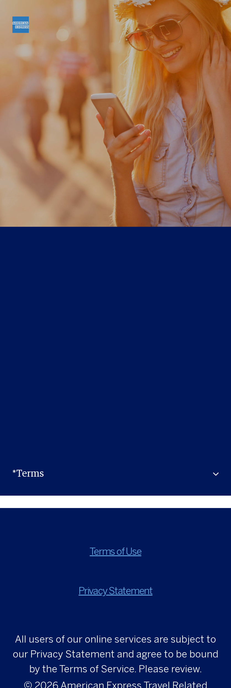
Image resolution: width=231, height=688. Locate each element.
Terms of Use (115, 552)
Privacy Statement (115, 591)
